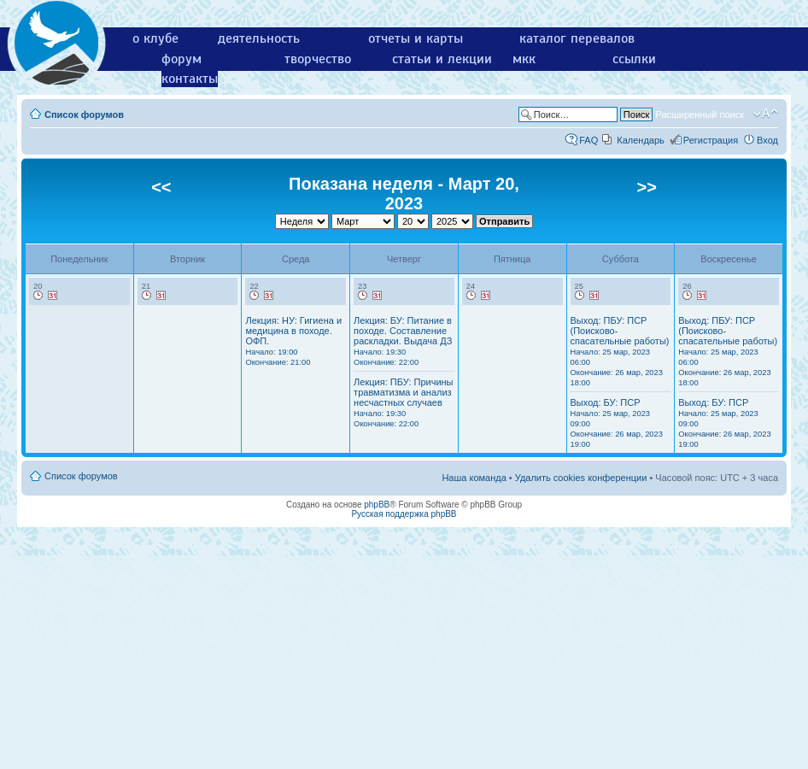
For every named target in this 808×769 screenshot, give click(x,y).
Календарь (641, 140)
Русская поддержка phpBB (403, 514)
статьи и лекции (442, 59)
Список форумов (84, 114)
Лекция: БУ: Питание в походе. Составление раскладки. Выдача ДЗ (403, 341)
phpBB (376, 504)
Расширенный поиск (699, 114)
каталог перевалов (577, 38)
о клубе (155, 38)
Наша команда (474, 478)
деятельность (259, 38)
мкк (524, 59)
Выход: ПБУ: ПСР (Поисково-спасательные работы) (620, 351)
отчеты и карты (415, 38)
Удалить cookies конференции (581, 478)
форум (181, 59)
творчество (317, 59)
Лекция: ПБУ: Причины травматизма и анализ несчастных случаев (403, 402)
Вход (767, 140)
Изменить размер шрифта (765, 113)
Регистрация (710, 140)
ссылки (634, 59)
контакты (189, 78)
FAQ (588, 140)
